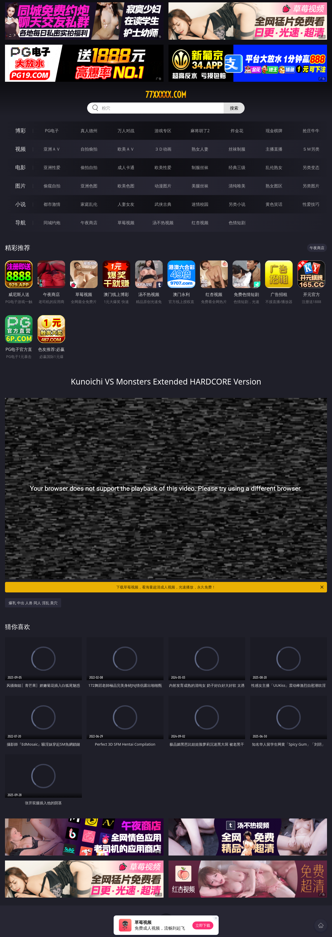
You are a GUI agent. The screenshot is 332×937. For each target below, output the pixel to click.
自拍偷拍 (89, 149)
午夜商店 (89, 223)
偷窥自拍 (52, 186)
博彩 (20, 130)
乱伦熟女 (274, 167)
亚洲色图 (89, 186)
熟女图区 (274, 186)
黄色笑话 (274, 204)
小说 (20, 204)
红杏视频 (200, 223)
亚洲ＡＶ (52, 149)
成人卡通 (126, 167)
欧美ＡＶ (126, 149)
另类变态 (311, 167)
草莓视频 (126, 223)
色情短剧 (237, 223)
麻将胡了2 (200, 131)
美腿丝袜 (200, 186)
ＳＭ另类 (311, 149)
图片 (20, 185)
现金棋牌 (274, 131)
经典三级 (237, 167)
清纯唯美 (237, 186)
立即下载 (203, 925)
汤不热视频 (162, 223)
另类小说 (237, 204)
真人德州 (89, 131)
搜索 (234, 108)
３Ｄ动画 (163, 149)
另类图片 (311, 186)
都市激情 (52, 204)
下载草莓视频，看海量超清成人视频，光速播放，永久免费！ (220, 587)
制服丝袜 (200, 167)
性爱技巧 (311, 204)
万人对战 (126, 131)
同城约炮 (52, 223)
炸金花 (237, 131)
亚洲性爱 (52, 167)
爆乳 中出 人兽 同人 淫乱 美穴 (33, 602)
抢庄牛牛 (311, 131)
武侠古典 (163, 204)
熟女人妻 (200, 149)
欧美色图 (126, 186)
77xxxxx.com (165, 94)
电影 (20, 167)
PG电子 (52, 131)
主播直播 (274, 149)
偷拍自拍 (89, 167)
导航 (20, 222)
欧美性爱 (163, 167)
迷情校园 (200, 204)
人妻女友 (126, 204)
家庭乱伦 (89, 204)
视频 (20, 148)
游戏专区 (163, 131)
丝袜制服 (237, 149)
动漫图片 (163, 186)
